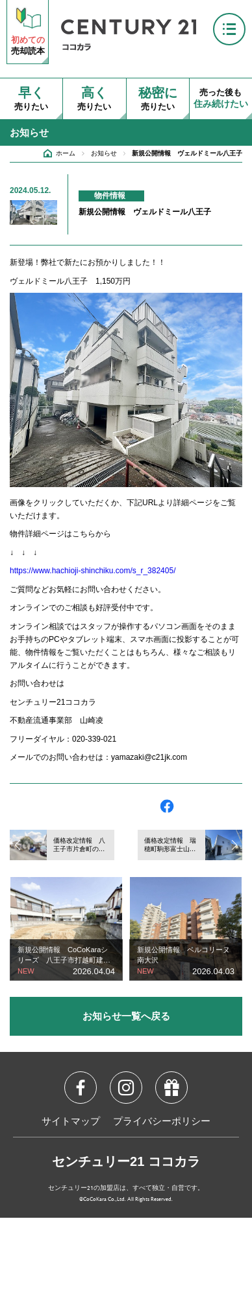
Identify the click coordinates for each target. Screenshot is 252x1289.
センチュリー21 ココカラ (126, 1161)
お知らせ (104, 153)
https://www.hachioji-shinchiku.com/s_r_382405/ (92, 570)
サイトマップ (71, 1122)
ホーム (65, 153)
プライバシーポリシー (161, 1122)
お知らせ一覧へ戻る (126, 1015)
